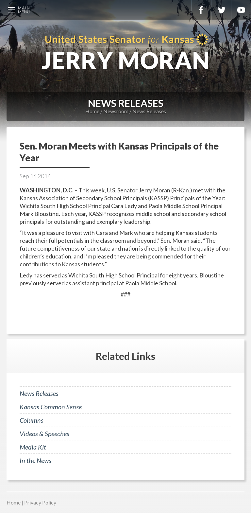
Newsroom (115, 111)
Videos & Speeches (44, 433)
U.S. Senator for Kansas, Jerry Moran (125, 52)
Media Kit (33, 447)
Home (92, 111)
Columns (31, 420)
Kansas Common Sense (51, 407)
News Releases (149, 111)
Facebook (201, 10)
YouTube (241, 10)
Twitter (221, 10)
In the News (35, 460)
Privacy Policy (40, 502)
